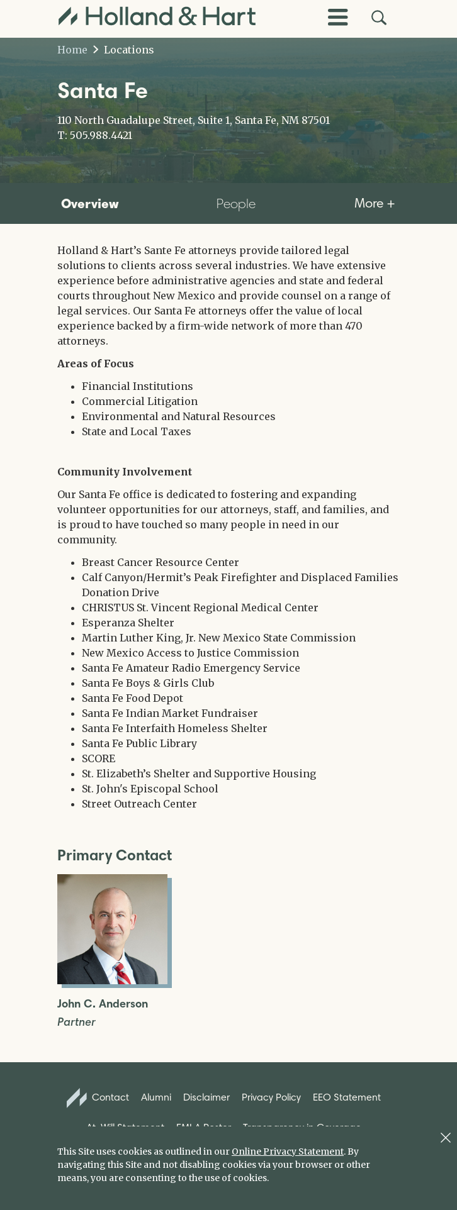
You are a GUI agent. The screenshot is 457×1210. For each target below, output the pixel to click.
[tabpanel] (228, 527)
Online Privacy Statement (288, 1151)
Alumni (156, 1097)
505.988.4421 (101, 135)
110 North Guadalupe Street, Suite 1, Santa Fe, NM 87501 (193, 120)
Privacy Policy (271, 1097)
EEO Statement (347, 1097)
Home (72, 49)
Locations (123, 49)
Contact (98, 1098)
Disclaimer (206, 1097)
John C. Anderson (102, 1004)
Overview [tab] (90, 203)
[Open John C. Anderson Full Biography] (112, 980)
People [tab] (236, 203)
